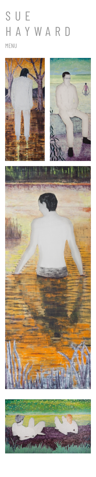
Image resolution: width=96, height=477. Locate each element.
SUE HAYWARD (39, 23)
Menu (11, 45)
